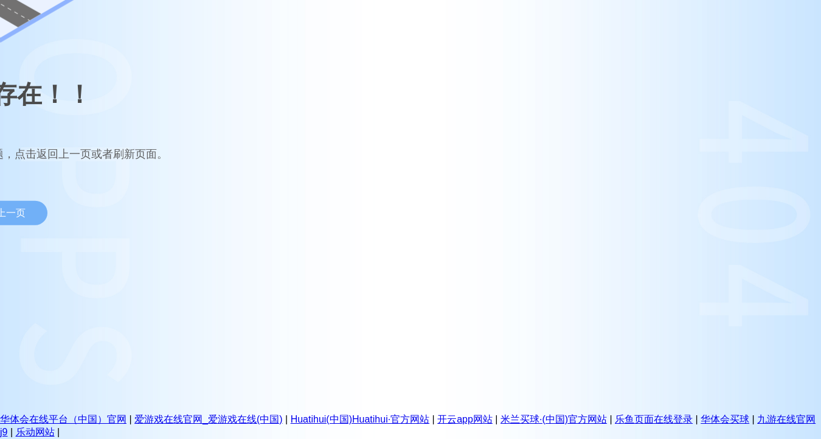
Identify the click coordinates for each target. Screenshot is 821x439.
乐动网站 (35, 432)
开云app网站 (465, 419)
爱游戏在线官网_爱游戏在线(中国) (208, 419)
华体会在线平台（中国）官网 (63, 419)
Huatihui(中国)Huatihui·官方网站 (360, 419)
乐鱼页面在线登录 (654, 419)
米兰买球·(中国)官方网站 (554, 419)
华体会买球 (725, 419)
